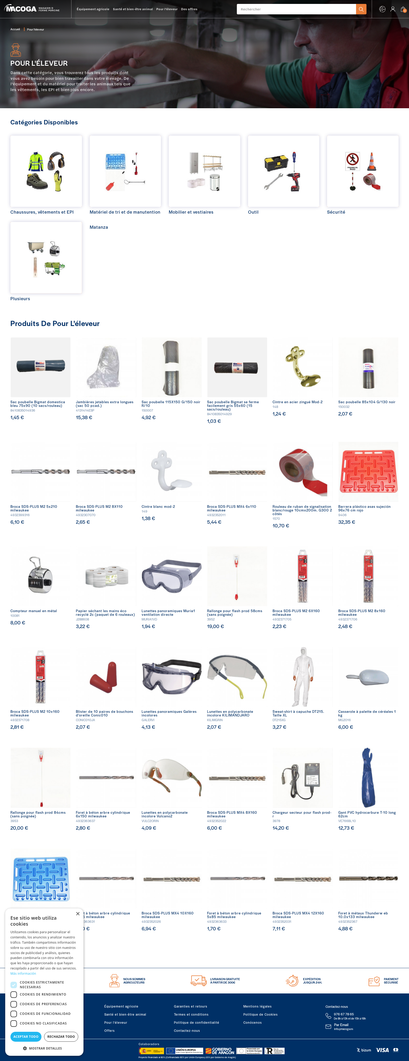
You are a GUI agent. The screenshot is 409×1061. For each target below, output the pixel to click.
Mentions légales (257, 1006)
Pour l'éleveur (115, 1022)
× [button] (78, 914)
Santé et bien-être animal (125, 1014)
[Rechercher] (296, 9)
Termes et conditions (191, 1014)
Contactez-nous (187, 1030)
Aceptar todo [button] (25, 1036)
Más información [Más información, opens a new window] (23, 973)
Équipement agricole (121, 1006)
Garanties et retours (190, 1006)
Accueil (15, 29)
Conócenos (252, 1022)
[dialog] (44, 982)
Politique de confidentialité (196, 1022)
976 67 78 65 (344, 1014)
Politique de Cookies (260, 1014)
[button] (44, 1048)
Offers (109, 1030)
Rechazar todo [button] (61, 1036)
